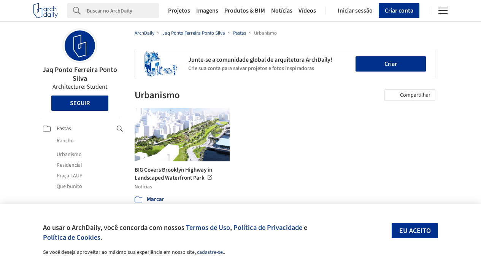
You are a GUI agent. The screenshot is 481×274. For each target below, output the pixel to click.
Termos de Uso (208, 228)
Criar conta (399, 10)
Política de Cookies (71, 237)
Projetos (179, 11)
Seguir (80, 103)
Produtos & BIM (244, 11)
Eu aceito (415, 231)
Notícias (281, 11)
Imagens (207, 11)
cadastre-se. (210, 252)
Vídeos (307, 11)
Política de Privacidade (267, 228)
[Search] (123, 10)
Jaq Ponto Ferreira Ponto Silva (80, 74)
